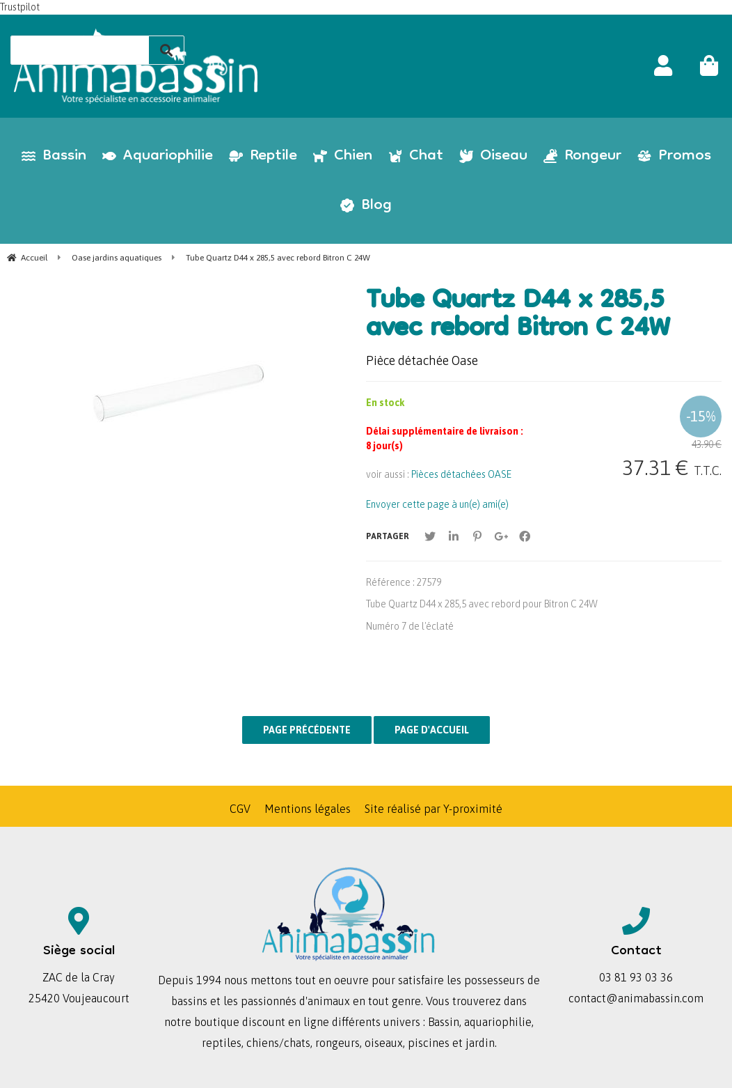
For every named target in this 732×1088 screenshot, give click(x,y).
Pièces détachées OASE (461, 474)
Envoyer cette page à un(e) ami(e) (437, 504)
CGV (240, 808)
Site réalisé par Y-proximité (433, 808)
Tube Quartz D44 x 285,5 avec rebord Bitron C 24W (518, 316)
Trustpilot (20, 7)
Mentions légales (307, 808)
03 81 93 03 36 (636, 977)
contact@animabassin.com (635, 998)
